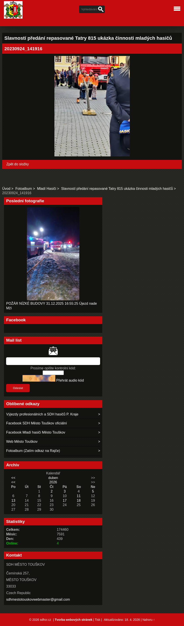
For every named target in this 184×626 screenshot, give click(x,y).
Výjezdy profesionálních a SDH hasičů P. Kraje (42, 414)
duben (53, 478)
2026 (53, 482)
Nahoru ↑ (148, 619)
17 (65, 500)
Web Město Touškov (21, 441)
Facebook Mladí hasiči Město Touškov (35, 432)
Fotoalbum (24, 188)
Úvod (6, 188)
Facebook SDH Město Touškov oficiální (36, 423)
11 (79, 496)
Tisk (97, 619)
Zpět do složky (17, 164)
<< (13, 478)
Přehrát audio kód (70, 380)
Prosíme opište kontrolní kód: (53, 368)
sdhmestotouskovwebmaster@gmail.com (38, 599)
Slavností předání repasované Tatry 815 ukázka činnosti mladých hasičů (117, 188)
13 (13, 500)
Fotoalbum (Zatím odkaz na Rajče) (33, 451)
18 (79, 500)
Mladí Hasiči (46, 188)
